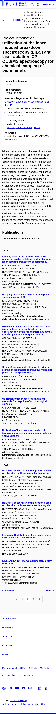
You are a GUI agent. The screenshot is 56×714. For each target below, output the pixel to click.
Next (50, 590)
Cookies (41, 704)
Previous (8, 590)
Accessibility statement (25, 704)
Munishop (28, 675)
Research (7, 627)
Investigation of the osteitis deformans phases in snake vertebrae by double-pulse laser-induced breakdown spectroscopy (26, 259)
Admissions (9, 618)
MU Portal (44, 668)
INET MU (33, 668)
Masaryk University (18, 700)
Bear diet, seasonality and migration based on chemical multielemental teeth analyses (26, 471)
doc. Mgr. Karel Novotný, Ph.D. (23, 127)
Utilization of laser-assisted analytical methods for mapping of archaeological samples (24, 401)
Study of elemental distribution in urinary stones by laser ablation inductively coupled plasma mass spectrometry (27, 370)
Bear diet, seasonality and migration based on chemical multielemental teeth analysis (26, 504)
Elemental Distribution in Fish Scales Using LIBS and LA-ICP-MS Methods (27, 536)
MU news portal (9, 668)
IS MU (23, 668)
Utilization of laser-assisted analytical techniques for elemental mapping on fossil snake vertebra (27, 433)
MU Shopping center (11, 675)
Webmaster (7, 704)
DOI (37, 287)
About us (7, 636)
